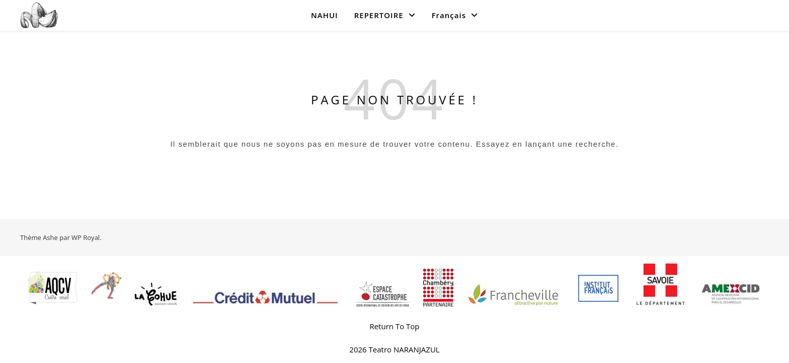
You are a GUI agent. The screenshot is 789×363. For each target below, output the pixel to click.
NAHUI (324, 15)
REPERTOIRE (379, 15)
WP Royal (85, 237)
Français (449, 15)
